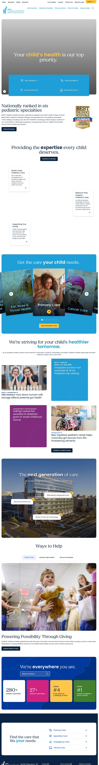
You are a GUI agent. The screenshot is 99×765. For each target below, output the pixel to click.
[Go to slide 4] (49, 319)
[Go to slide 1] (42, 320)
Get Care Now (32, 8)
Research (25, 2)
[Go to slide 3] (46, 319)
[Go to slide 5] (51, 319)
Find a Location (60, 8)
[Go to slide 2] (44, 319)
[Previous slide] (11, 294)
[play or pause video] (4, 91)
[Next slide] (87, 294)
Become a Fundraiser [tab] (66, 557)
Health (18, 2)
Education (11, 2)
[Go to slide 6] (53, 319)
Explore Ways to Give (10, 648)
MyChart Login (79, 2)
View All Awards (9, 129)
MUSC (4, 2)
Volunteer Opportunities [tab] (46, 557)
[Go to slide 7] (56, 319)
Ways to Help (85, 8)
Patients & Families (46, 8)
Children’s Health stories (62, 450)
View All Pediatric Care (49, 326)
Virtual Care (69, 2)
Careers (60, 2)
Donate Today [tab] (29, 557)
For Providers (52, 2)
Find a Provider (73, 8)
